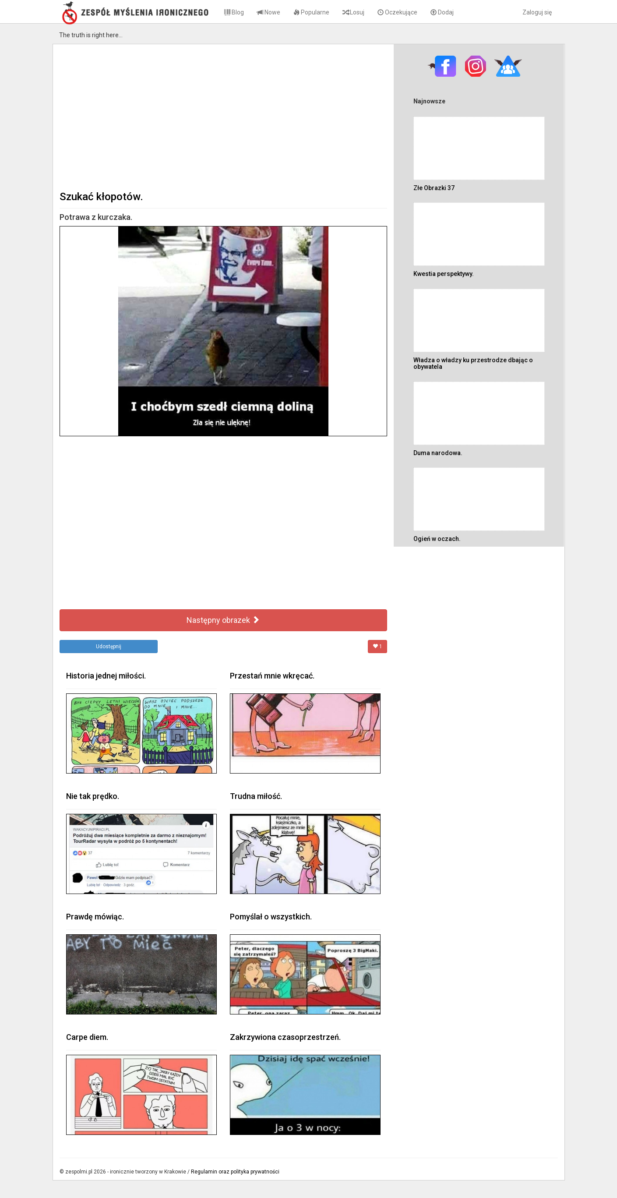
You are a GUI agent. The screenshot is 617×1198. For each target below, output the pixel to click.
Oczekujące (397, 12)
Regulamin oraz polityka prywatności (235, 1172)
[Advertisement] (224, 116)
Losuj (353, 12)
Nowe (268, 12)
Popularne (311, 12)
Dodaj (442, 12)
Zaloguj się (537, 12)
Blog (234, 12)
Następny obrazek (223, 620)
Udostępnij (108, 646)
